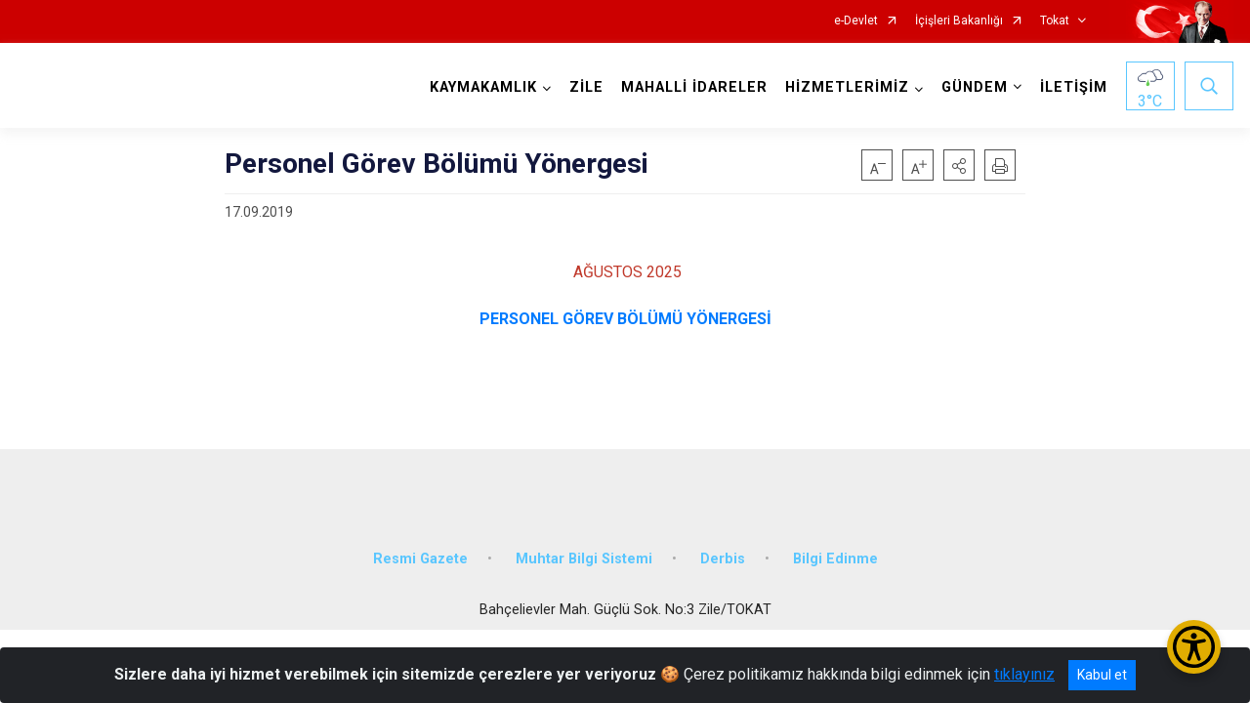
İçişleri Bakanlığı (959, 21)
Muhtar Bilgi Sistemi (584, 559)
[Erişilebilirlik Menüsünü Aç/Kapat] (1194, 647)
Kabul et (1102, 674)
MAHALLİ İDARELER (694, 87)
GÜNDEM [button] (974, 87)
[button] (959, 165)
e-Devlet (856, 21)
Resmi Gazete (420, 559)
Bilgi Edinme (835, 559)
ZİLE (586, 87)
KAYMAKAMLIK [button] (483, 87)
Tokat (1054, 21)
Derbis (722, 559)
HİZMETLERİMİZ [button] (847, 87)
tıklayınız (1024, 674)
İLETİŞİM (1073, 87)
